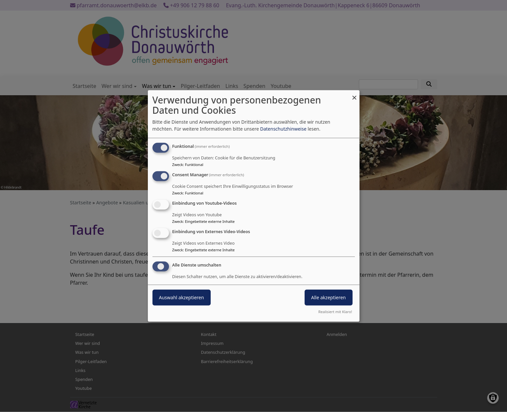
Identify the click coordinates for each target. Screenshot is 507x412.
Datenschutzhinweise (283, 129)
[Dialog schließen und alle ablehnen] (354, 94)
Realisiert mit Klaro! (335, 311)
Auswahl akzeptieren (181, 297)
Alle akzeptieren (328, 297)
